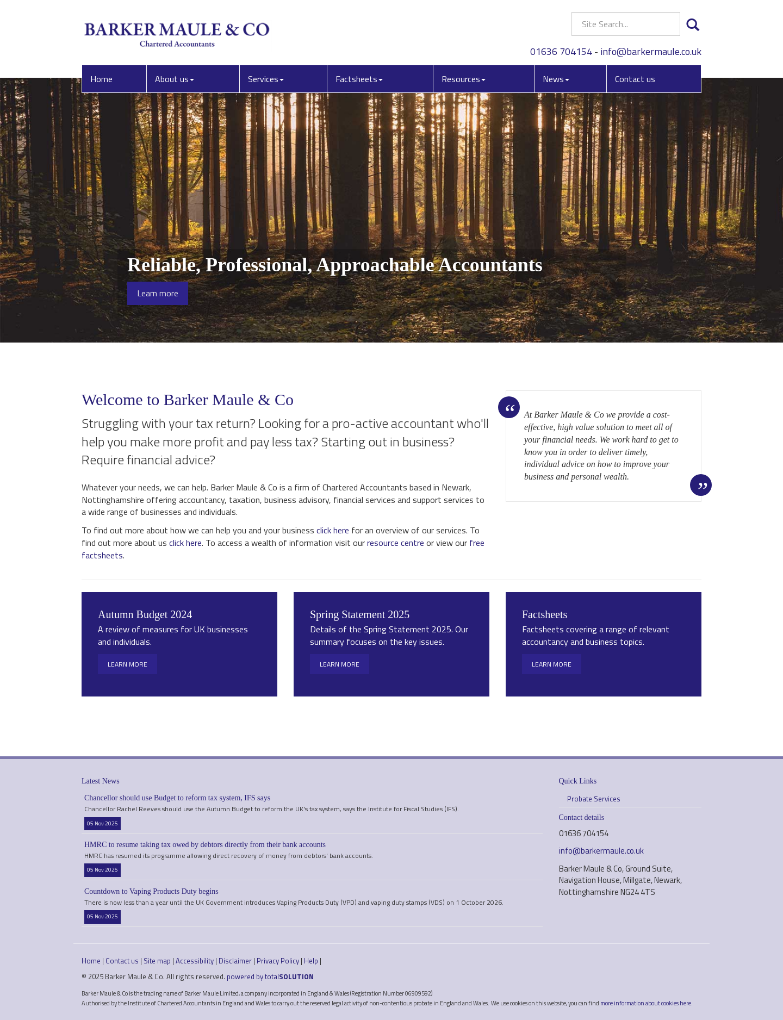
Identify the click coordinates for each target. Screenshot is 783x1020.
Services (266, 78)
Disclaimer (235, 960)
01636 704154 (561, 51)
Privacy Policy (278, 960)
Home (101, 78)
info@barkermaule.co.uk (650, 51)
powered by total (270, 976)
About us (174, 78)
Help (311, 960)
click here (332, 530)
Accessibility (195, 960)
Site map (157, 960)
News (556, 78)
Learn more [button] (157, 293)
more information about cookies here (645, 1002)
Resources (464, 78)
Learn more (127, 664)
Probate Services (593, 798)
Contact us (635, 78)
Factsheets (359, 78)
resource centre (395, 542)
